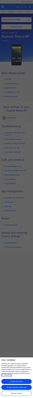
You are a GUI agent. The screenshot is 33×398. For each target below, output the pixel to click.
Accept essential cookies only (16, 387)
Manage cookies (16, 393)
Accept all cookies (16, 381)
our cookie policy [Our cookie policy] (6, 375)
